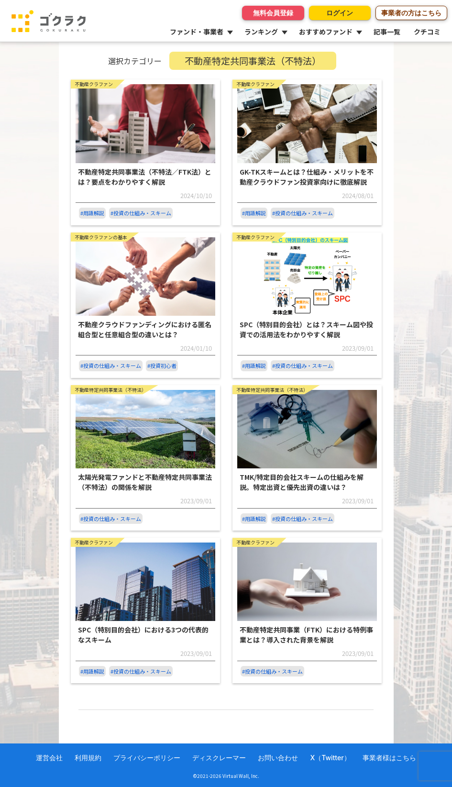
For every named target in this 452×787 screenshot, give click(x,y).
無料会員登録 (273, 13)
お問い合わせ (278, 758)
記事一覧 (387, 31)
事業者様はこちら (389, 758)
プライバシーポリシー (146, 758)
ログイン (339, 13)
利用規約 (88, 758)
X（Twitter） (330, 758)
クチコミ (427, 31)
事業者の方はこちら (411, 13)
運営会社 (49, 758)
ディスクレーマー (219, 758)
